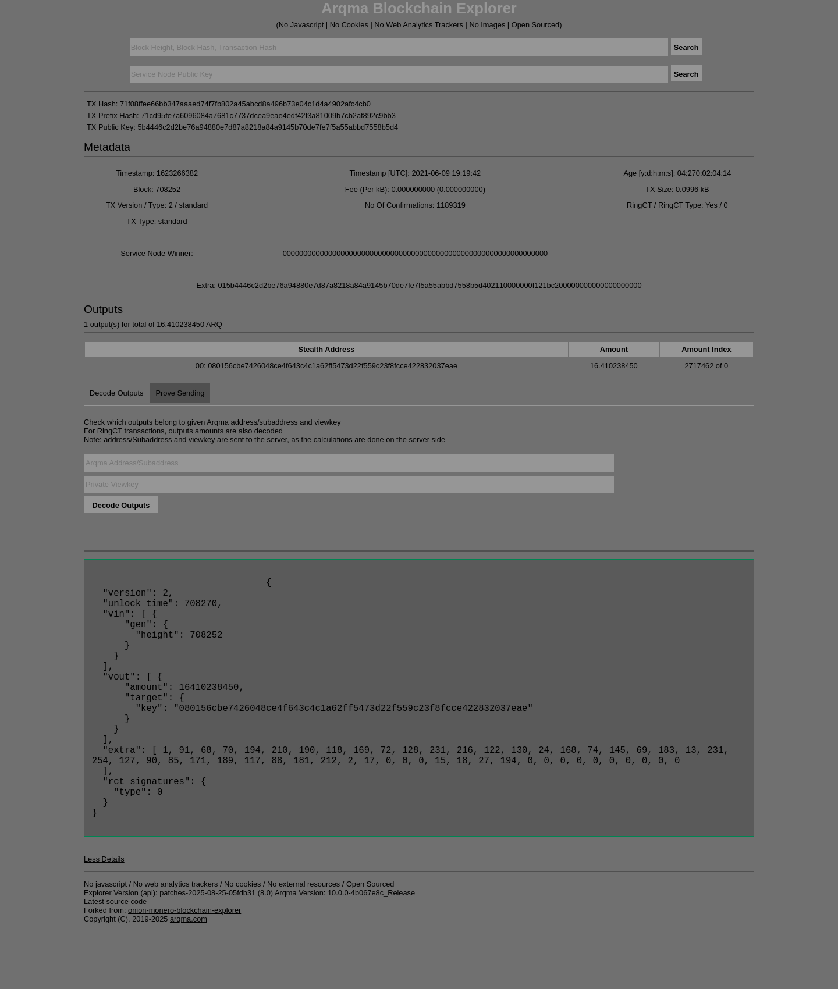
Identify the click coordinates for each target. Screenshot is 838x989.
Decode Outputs (116, 393)
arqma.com (188, 977)
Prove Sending (179, 393)
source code (126, 959)
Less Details (104, 917)
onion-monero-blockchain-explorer (184, 968)
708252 (167, 189)
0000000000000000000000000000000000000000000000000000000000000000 (415, 253)
